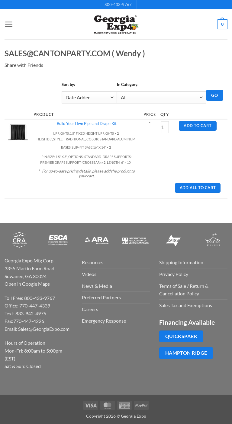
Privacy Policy (173, 274)
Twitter (59, 65)
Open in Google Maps (27, 284)
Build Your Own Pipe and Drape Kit (87, 123)
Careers (90, 309)
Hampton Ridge (186, 353)
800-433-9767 (118, 4)
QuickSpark (181, 336)
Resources (92, 262)
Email (47, 65)
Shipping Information (181, 262)
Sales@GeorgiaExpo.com (43, 329)
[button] (8, 24)
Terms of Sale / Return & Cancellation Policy (183, 290)
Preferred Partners (101, 297)
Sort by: (68, 84)
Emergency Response (104, 321)
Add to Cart (197, 125)
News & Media (97, 286)
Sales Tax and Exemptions (185, 305)
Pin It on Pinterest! (66, 65)
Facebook (53, 65)
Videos (89, 274)
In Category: (127, 84)
